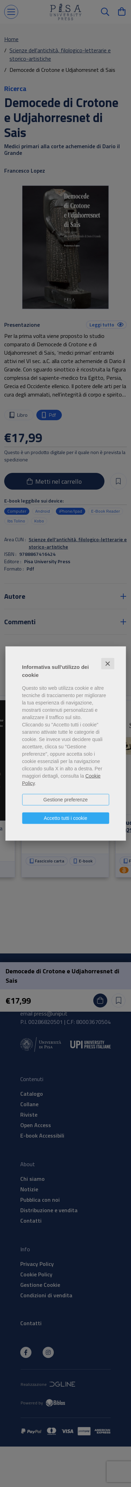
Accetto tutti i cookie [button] (65, 818)
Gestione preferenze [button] (65, 799)
